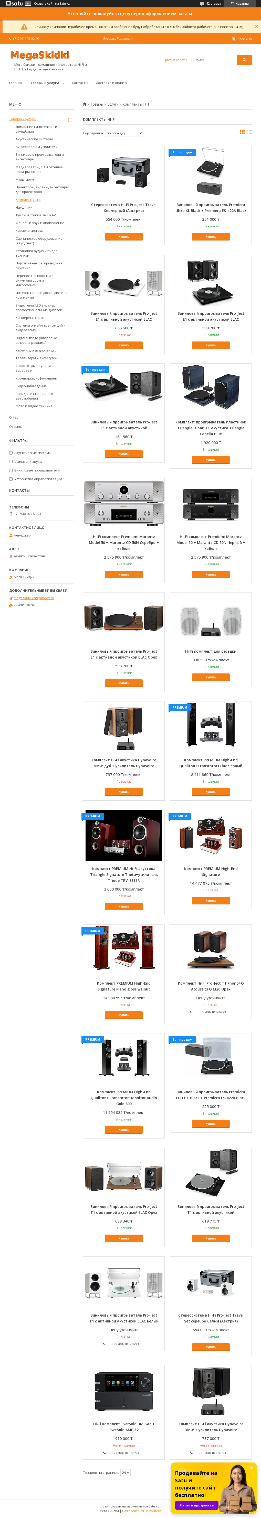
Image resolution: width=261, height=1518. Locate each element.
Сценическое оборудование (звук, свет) (39, 240)
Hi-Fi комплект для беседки (210, 651)
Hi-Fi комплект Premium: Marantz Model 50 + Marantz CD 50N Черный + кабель (210, 542)
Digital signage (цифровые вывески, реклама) (36, 340)
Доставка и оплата (111, 82)
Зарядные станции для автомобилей (34, 396)
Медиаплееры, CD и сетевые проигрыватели (39, 169)
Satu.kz (154, 1506)
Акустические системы (34, 139)
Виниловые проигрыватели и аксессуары (40, 156)
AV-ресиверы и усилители (37, 146)
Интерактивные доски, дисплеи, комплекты (42, 295)
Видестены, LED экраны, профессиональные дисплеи (39, 307)
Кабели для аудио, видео (36, 350)
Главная (16, 82)
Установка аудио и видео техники (37, 253)
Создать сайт (44, 3)
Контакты (80, 82)
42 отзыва (213, 3)
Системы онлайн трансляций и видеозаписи (41, 327)
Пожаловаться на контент (141, 1511)
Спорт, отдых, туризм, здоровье (33, 368)
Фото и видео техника (34, 406)
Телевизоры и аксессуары (37, 358)
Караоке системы (30, 230)
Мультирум (25, 179)
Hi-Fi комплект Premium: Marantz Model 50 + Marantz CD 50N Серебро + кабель (124, 542)
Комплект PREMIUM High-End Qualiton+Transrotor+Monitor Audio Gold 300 (124, 1097)
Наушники (24, 207)
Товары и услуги (44, 82)
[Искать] (244, 60)
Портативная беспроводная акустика (39, 265)
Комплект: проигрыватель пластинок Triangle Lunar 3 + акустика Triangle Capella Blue (210, 428)
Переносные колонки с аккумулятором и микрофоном (34, 280)
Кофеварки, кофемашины (37, 378)
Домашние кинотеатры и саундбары (36, 129)
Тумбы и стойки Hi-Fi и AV (36, 215)
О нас (13, 417)
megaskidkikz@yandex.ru (34, 598)
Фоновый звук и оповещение (40, 222)
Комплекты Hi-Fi (28, 199)
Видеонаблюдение (31, 386)
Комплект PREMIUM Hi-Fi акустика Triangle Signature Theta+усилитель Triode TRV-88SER (124, 874)
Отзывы (16, 426)
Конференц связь (30, 317)
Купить (124, 236)
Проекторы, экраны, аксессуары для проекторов (42, 189)
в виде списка (249, 133)
